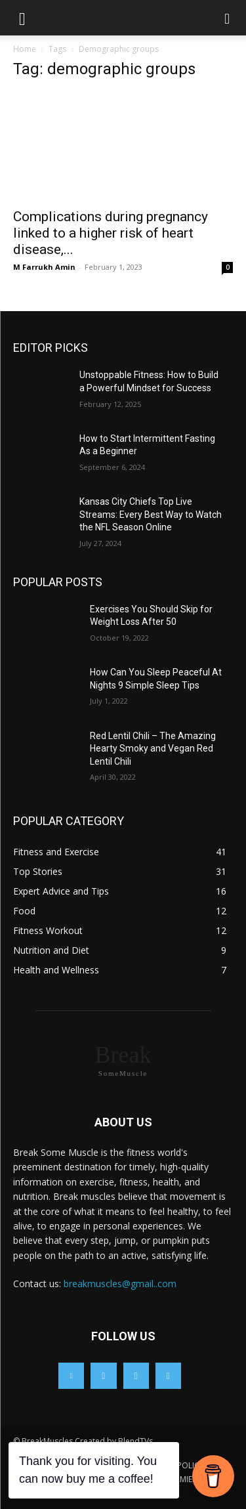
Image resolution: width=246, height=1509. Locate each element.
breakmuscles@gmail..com (120, 1283)
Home (24, 48)
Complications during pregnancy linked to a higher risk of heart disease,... (110, 233)
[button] (22, 17)
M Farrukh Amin (44, 267)
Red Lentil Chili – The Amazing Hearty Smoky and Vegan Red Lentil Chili (153, 749)
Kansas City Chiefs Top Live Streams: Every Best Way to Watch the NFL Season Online (150, 514)
